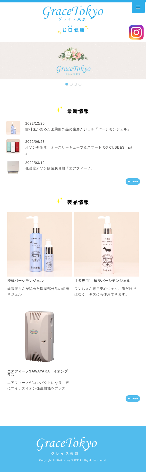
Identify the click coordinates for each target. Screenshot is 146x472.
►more (133, 181)
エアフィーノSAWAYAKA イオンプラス (37, 373)
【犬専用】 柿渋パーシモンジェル (102, 281)
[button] (66, 84)
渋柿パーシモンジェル (25, 281)
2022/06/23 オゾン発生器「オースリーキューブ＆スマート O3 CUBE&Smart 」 (78, 147)
